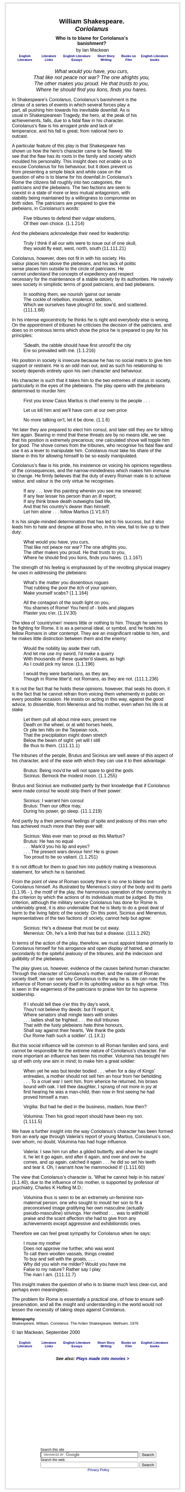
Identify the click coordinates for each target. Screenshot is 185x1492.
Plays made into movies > (102, 1358)
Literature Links (48, 57)
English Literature (24, 57)
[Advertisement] (29, 34)
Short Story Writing (106, 57)
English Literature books (154, 57)
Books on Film (128, 57)
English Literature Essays (76, 57)
